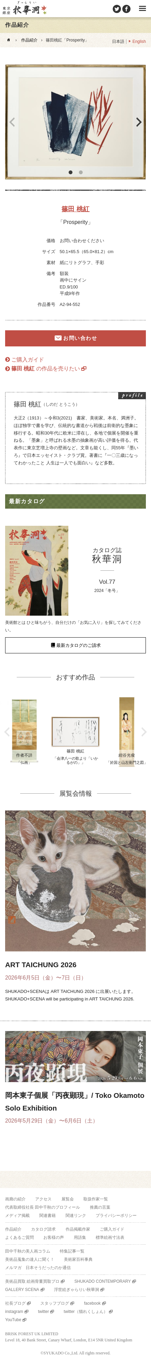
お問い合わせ (80, 338)
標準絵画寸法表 (110, 1237)
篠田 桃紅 (75, 209)
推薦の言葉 (100, 1207)
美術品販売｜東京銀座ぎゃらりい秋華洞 (24, 8)
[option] (75, 121)
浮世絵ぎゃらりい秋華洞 (76, 1289)
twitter (43, 1311)
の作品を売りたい (45, 368)
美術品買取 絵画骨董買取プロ (32, 1281)
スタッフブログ (54, 1303)
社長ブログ (15, 1303)
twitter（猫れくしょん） (86, 1311)
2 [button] (80, 172)
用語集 (80, 1237)
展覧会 (67, 1199)
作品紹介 (29, 40)
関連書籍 (47, 1215)
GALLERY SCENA (22, 1289)
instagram (14, 1311)
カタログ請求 (43, 1229)
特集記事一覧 (72, 1251)
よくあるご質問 (19, 1237)
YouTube (13, 1319)
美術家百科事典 (78, 1259)
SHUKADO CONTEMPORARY (102, 1281)
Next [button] (139, 122)
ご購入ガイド (27, 360)
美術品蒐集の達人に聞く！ (29, 1259)
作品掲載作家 (78, 1229)
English (139, 41)
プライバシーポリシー (116, 1215)
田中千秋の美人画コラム (27, 1251)
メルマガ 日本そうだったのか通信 (38, 1267)
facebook (92, 1303)
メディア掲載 (17, 1215)
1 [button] (70, 172)
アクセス (43, 1199)
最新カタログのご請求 (78, 645)
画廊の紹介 (15, 1199)
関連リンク (76, 1215)
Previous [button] (12, 122)
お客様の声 (53, 1237)
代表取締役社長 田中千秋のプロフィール (42, 1207)
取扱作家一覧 (95, 1199)
